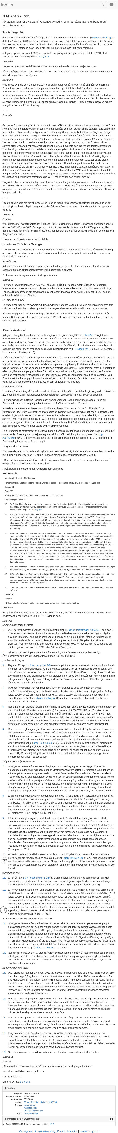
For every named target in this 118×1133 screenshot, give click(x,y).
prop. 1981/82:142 (74, 857)
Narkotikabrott (30, 1108)
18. (4, 1033)
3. (3, 665)
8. (3, 795)
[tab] (59, 1088)
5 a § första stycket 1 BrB (36, 877)
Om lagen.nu (26, 1131)
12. (4, 889)
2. (3, 652)
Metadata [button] (10, 1088)
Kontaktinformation (67, 1131)
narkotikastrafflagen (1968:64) (84, 630)
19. (4, 1052)
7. (3, 766)
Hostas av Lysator (89, 1131)
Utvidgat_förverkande (33, 1111)
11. (4, 877)
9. (3, 818)
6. (3, 729)
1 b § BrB (44, 56)
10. (4, 854)
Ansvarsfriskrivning (45, 1131)
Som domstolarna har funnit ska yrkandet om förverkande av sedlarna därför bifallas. (53, 1052)
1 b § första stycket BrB (38, 665)
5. (3, 706)
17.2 (52, 1124)
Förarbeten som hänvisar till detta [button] (22, 1118)
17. (4, 1017)
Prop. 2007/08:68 (44, 947)
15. (4, 972)
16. (4, 998)
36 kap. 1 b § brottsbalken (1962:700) (40, 1102)
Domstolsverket (31, 1113)
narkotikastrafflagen (102, 37)
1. (3, 630)
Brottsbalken (81, 349)
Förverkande (29, 1105)
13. (4, 923)
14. (4, 952)
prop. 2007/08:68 (43, 743)
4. (3, 687)
